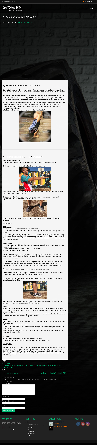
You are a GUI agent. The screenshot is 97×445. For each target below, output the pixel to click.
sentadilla (57, 365)
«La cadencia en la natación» (59, 424)
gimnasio (25, 365)
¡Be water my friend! (10, 373)
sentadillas (6, 367)
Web (3, 407)
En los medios (31, 433)
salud (51, 365)
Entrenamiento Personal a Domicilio (36, 428)
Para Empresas (31, 435)
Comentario (6, 383)
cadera (5, 365)
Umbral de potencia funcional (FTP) (54, 373)
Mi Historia (30, 431)
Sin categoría (6, 363)
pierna (46, 365)
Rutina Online (31, 429)
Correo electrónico (9, 403)
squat (13, 367)
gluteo (31, 365)
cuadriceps (12, 365)
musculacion (39, 365)
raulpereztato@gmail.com (8, 1)
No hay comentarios (25, 22)
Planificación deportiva (33, 426)
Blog (29, 437)
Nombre (5, 398)
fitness (19, 365)
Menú (92, 8)
